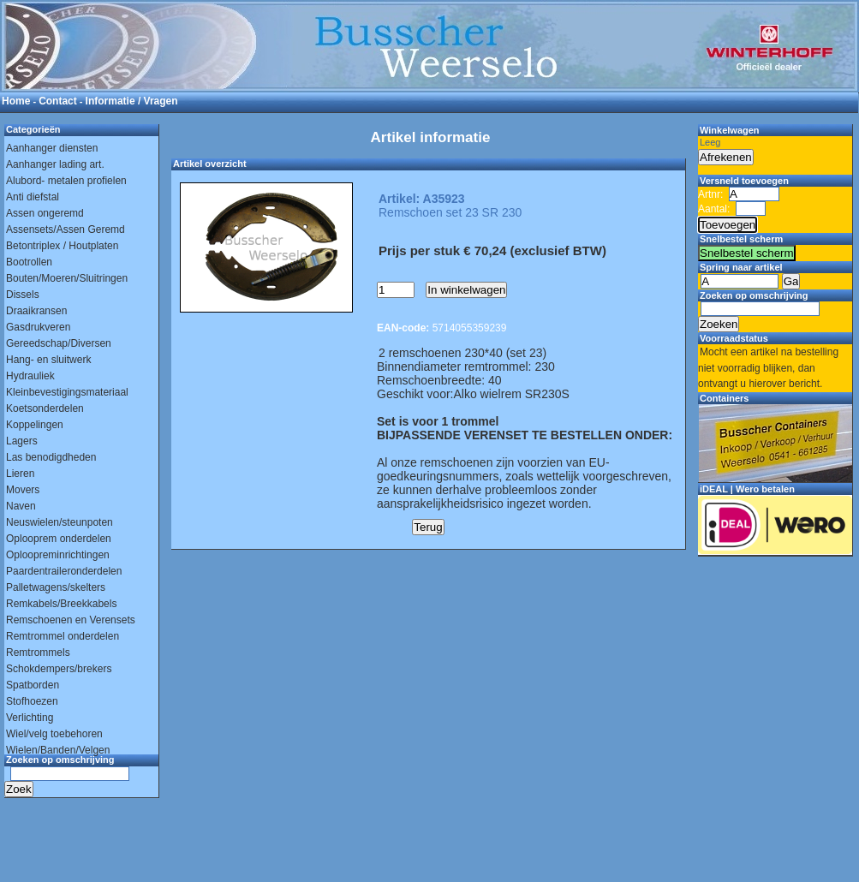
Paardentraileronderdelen (64, 571)
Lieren (20, 474)
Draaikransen (36, 311)
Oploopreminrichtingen (58, 555)
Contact (58, 101)
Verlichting (29, 718)
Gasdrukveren (38, 327)
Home (16, 101)
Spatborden (32, 685)
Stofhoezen (32, 701)
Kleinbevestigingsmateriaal (67, 392)
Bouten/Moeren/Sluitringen (67, 278)
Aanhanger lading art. (55, 164)
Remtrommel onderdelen (62, 636)
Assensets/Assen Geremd (65, 229)
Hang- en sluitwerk (48, 360)
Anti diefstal (32, 197)
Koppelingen (34, 425)
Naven (21, 506)
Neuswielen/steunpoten (59, 522)
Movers (22, 490)
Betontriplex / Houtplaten (62, 246)
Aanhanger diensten (52, 148)
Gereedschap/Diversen (58, 343)
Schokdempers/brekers (58, 669)
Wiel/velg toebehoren (54, 734)
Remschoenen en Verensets (70, 620)
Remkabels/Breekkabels (61, 604)
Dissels (22, 295)
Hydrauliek (30, 376)
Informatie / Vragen (132, 101)
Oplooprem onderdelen (58, 539)
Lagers (22, 441)
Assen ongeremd (45, 213)
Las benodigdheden (51, 457)
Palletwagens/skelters (55, 587)
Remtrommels (38, 653)
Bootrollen (29, 262)
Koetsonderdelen (45, 408)
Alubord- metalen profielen (66, 181)
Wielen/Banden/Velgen (58, 750)
